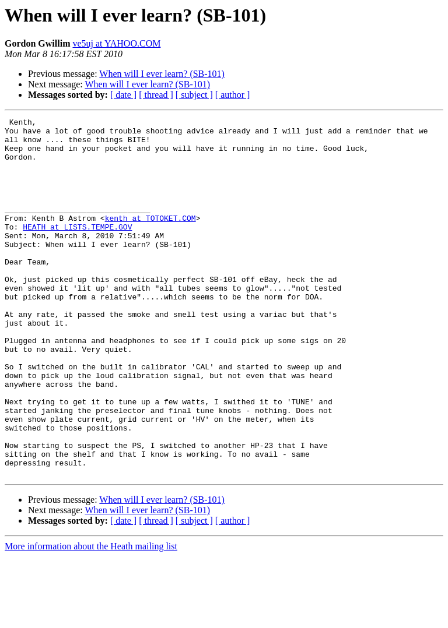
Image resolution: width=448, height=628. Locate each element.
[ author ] (232, 95)
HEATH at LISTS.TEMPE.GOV (77, 249)
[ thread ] (156, 95)
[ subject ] (194, 95)
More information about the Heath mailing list (91, 618)
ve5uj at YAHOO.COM (116, 43)
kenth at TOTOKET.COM (150, 239)
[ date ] (123, 95)
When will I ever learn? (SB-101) (162, 74)
